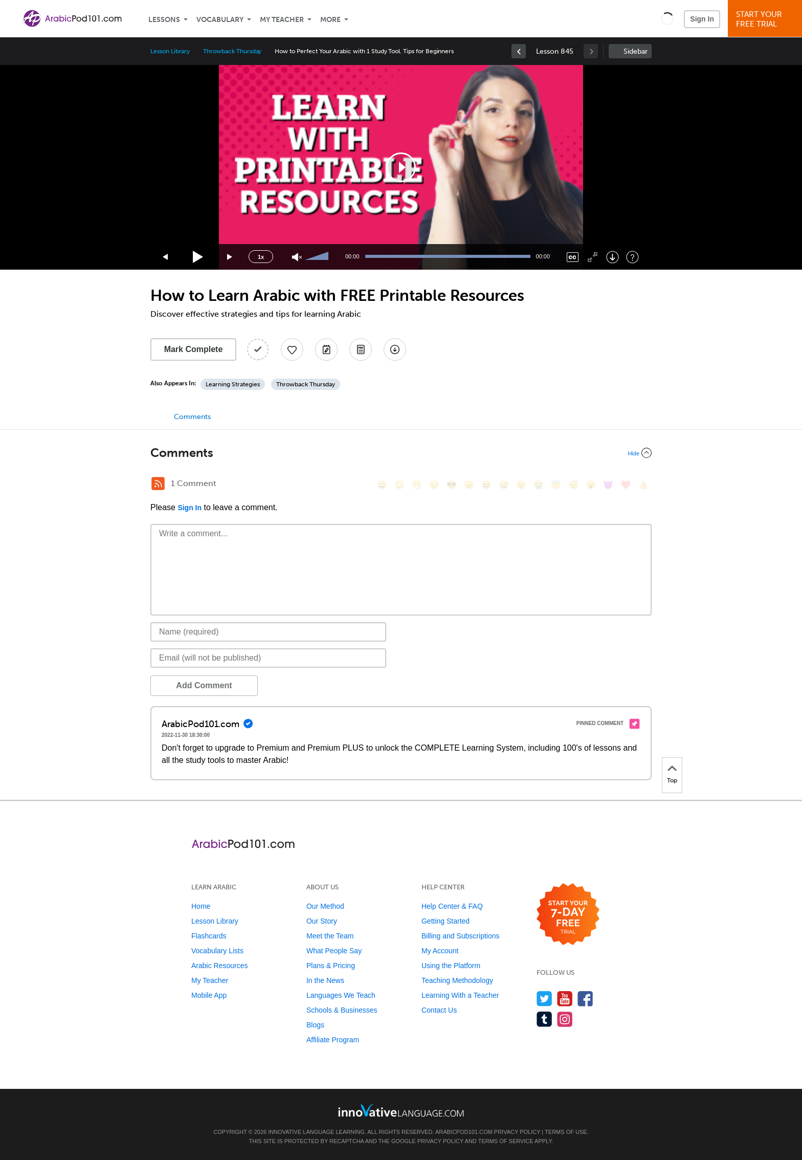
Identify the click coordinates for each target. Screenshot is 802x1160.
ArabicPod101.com (464, 1132)
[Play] (198, 257)
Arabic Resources (219, 965)
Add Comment (204, 685)
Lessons (164, 19)
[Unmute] (297, 257)
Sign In (702, 19)
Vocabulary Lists (217, 951)
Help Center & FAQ (452, 906)
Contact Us (439, 1010)
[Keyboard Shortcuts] (632, 257)
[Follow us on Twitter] (544, 998)
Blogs (315, 1025)
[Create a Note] (326, 349)
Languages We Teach (340, 995)
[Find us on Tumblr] (544, 1019)
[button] (667, 18)
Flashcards (208, 936)
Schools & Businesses (341, 1010)
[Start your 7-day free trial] (568, 914)
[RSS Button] (158, 483)
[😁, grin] (417, 484)
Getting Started (445, 921)
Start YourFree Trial (766, 19)
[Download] (612, 257)
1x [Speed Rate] (261, 257)
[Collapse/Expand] (401, 453)
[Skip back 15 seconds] (166, 257)
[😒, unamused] (434, 484)
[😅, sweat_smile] (504, 484)
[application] (401, 167)
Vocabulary (219, 19)
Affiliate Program (332, 1040)
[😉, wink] (521, 484)
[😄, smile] (382, 484)
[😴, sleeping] (573, 484)
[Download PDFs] (360, 349)
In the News (325, 980)
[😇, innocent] (556, 484)
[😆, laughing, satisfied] (486, 484)
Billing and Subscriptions (460, 936)
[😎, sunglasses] (451, 484)
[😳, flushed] (399, 484)
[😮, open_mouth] (590, 484)
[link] (518, 51)
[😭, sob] (538, 484)
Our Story (321, 921)
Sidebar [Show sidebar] (635, 51)
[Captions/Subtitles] (572, 257)
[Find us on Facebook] (585, 998)
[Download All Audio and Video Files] (395, 349)
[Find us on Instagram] (565, 1019)
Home (200, 906)
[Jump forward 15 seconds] (230, 257)
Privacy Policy (517, 1132)
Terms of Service (505, 1141)
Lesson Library (170, 51)
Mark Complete (193, 349)
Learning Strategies (233, 384)
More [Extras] (330, 19)
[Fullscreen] (592, 257)
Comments (192, 416)
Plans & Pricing (330, 965)
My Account (439, 951)
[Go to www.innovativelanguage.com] (401, 1110)
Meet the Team (329, 936)
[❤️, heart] (625, 484)
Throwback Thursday (232, 51)
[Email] (268, 658)
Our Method (325, 906)
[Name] (268, 632)
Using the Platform (450, 965)
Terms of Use (566, 1132)
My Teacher (282, 19)
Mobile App (209, 995)
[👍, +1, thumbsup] (643, 484)
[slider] (318, 257)
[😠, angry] (469, 484)
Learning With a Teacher (460, 995)
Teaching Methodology (457, 980)
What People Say (334, 951)
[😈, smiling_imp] (608, 484)
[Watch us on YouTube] (565, 998)
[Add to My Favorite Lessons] (292, 349)
